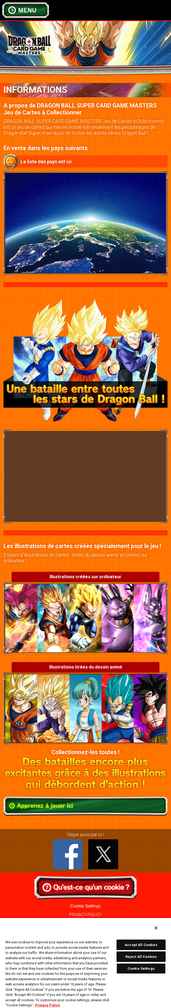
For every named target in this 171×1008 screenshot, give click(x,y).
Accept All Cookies (141, 945)
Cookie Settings (85, 905)
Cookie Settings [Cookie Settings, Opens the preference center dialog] (141, 969)
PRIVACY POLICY (85, 914)
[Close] (156, 928)
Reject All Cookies (141, 957)
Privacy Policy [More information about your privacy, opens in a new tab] (47, 1005)
